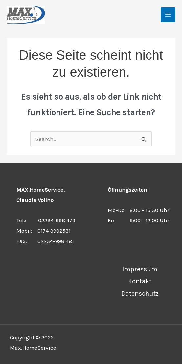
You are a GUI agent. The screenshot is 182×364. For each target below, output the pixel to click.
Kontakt (139, 281)
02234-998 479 (56, 220)
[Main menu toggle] (168, 14)
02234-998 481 (55, 241)
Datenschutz (140, 293)
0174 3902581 (54, 230)
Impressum (139, 269)
